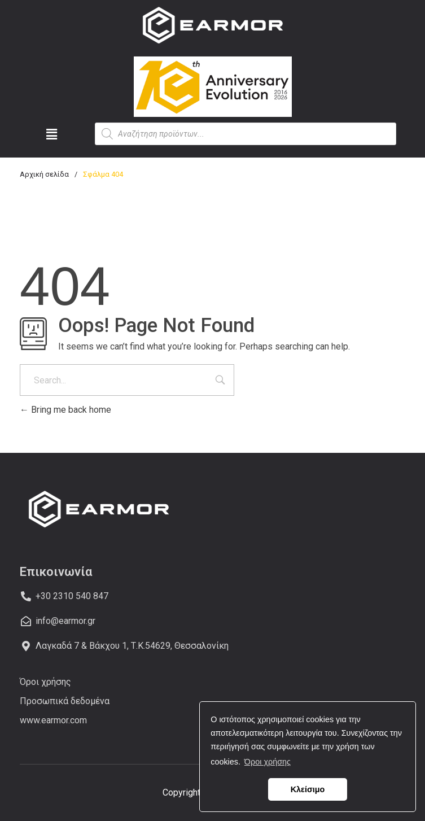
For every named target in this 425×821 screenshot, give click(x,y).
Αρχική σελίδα (44, 174)
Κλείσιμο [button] (308, 789)
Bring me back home (65, 409)
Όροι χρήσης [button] (267, 761)
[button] (52, 134)
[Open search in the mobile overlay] (246, 134)
